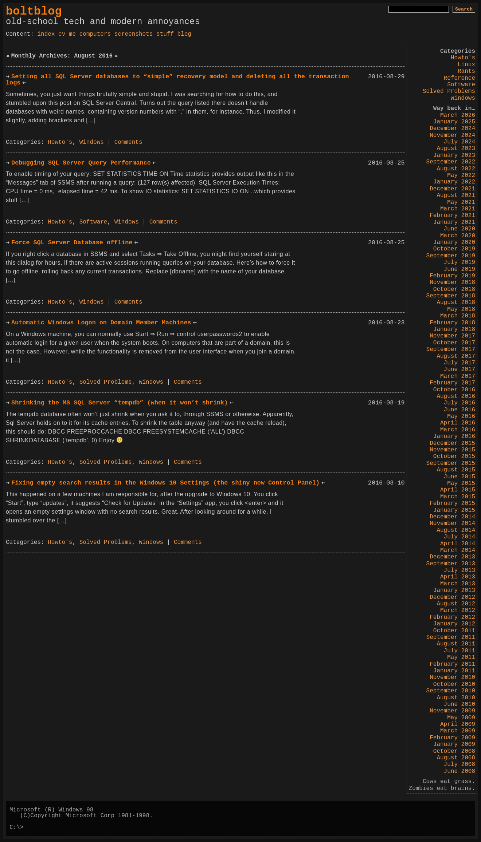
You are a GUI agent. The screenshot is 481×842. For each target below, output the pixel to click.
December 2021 (452, 189)
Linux (466, 65)
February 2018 (452, 323)
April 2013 (457, 577)
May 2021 (461, 202)
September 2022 (450, 162)
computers (95, 34)
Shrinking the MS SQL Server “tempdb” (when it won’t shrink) (119, 402)
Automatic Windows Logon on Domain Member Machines (101, 322)
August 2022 (456, 169)
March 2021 (457, 209)
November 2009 (452, 711)
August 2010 (456, 698)
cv (61, 34)
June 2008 (459, 771)
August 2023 (456, 148)
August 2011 (456, 644)
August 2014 (456, 530)
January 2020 (454, 242)
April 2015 (457, 490)
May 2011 (461, 657)
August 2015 (456, 470)
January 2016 (454, 436)
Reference (459, 78)
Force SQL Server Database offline (71, 242)
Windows (463, 98)
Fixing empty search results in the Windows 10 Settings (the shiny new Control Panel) (165, 482)
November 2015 (452, 450)
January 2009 (454, 744)
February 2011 (452, 664)
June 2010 (459, 704)
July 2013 (459, 570)
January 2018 (454, 329)
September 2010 (450, 691)
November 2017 (452, 336)
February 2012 (452, 617)
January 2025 (454, 122)
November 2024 (452, 135)
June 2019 (459, 269)
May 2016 (461, 416)
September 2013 (450, 564)
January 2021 (454, 222)
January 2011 (454, 671)
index (46, 34)
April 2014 (457, 544)
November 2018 (452, 282)
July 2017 (459, 363)
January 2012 (454, 624)
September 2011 (450, 637)
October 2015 (454, 456)
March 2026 (457, 115)
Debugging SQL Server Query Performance (81, 162)
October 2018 (454, 289)
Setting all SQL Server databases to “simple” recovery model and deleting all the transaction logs (177, 79)
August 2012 (456, 604)
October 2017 (454, 343)
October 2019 (454, 249)
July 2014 (459, 537)
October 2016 (454, 390)
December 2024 (452, 128)
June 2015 (459, 477)
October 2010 (454, 684)
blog (184, 34)
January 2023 (454, 155)
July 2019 (459, 262)
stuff (165, 34)
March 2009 (457, 731)
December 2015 (452, 443)
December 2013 (452, 557)
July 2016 (459, 403)
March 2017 (457, 376)
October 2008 (454, 751)
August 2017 (456, 356)
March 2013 (457, 584)
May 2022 (461, 175)
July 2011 (459, 651)
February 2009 (452, 738)
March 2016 (457, 430)
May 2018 (461, 309)
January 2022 (454, 182)
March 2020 (457, 236)
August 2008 (456, 758)
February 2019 (452, 276)
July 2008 (459, 764)
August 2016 (456, 396)
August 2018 (456, 302)
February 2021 (452, 215)
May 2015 (461, 483)
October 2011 (454, 631)
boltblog (34, 11)
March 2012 (457, 610)
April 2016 (457, 423)
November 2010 (452, 677)
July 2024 (459, 142)
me (72, 34)
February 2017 (452, 383)
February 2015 (452, 503)
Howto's (463, 58)
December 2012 (452, 597)
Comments (128, 142)
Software (461, 85)
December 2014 (452, 517)
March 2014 (457, 550)
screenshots (133, 34)
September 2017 (450, 349)
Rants (466, 71)
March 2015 (457, 497)
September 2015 (450, 463)
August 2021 (456, 195)
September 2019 (450, 256)
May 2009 (461, 718)
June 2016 (459, 410)
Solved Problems (449, 91)
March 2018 (457, 316)
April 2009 (457, 724)
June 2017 (459, 369)
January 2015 (454, 510)
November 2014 (452, 523)
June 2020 (459, 229)
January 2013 (454, 590)
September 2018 (450, 296)
